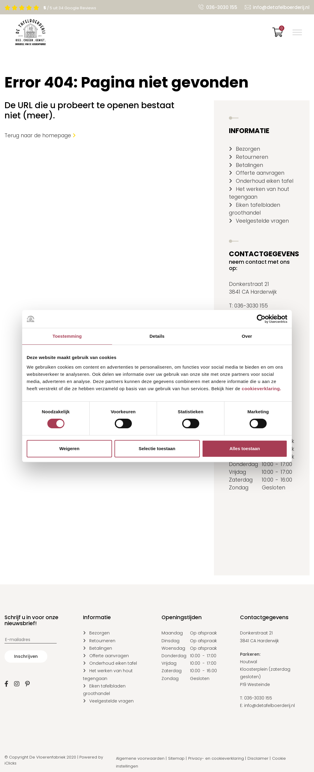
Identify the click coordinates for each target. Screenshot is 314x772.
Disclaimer (257, 758)
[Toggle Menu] (297, 32)
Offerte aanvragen (260, 173)
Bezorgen (248, 149)
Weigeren (69, 448)
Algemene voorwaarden (140, 758)
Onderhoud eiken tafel (264, 181)
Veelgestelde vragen (262, 220)
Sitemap (176, 758)
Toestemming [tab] (67, 336)
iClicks (10, 763)
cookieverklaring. (261, 388)
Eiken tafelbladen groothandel (254, 208)
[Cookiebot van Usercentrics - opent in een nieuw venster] (261, 318)
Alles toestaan (245, 448)
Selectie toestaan (157, 448)
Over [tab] (247, 336)
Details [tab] (157, 336)
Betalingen (249, 165)
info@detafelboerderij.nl (281, 7)
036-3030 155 (221, 7)
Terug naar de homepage (40, 135)
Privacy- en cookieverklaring (216, 758)
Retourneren (252, 157)
